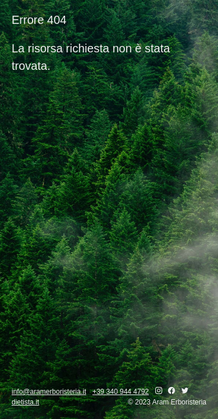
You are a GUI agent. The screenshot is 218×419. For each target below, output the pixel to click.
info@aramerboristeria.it (49, 392)
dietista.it (25, 402)
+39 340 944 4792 (120, 392)
